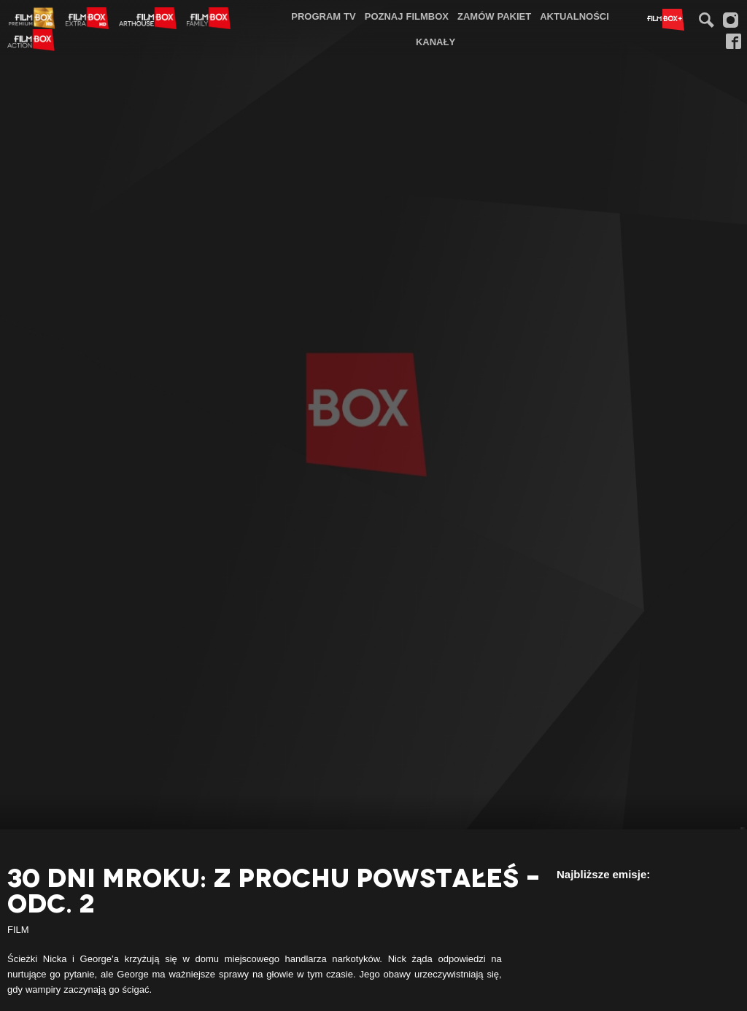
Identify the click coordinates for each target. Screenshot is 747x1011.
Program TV (323, 16)
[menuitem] (323, 16)
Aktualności (574, 16)
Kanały (435, 41)
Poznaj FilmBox (407, 16)
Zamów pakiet (494, 16)
